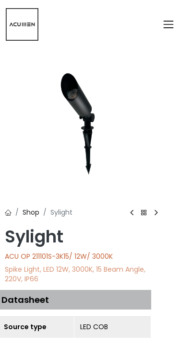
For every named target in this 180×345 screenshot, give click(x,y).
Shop (31, 212)
